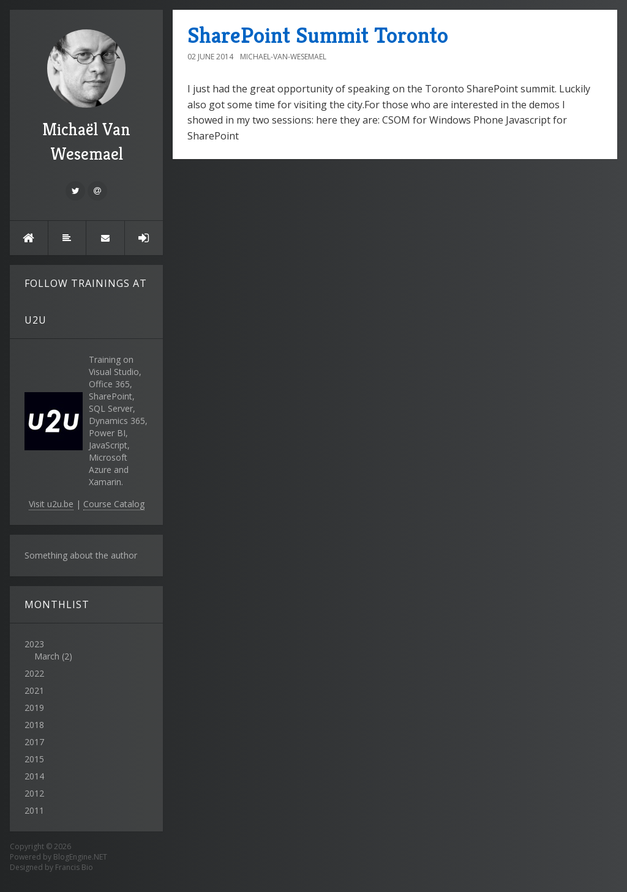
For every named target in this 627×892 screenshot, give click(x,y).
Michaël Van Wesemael (86, 97)
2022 (34, 673)
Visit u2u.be (51, 504)
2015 (34, 759)
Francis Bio (74, 867)
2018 (34, 724)
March (46, 656)
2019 (34, 707)
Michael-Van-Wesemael (283, 56)
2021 (34, 690)
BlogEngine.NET (80, 857)
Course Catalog (114, 504)
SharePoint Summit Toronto (317, 35)
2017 (34, 742)
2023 (86, 650)
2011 (34, 810)
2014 (34, 776)
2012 (34, 793)
